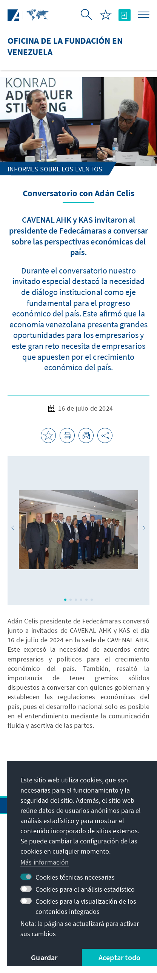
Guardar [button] (44, 957)
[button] (13, 527)
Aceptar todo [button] (119, 957)
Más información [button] (44, 862)
